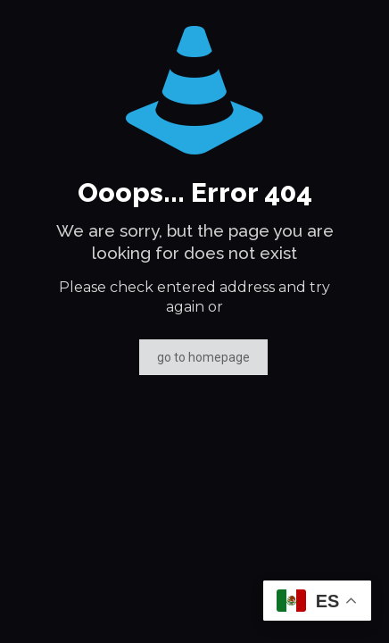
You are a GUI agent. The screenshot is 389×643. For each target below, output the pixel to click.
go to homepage (203, 357)
